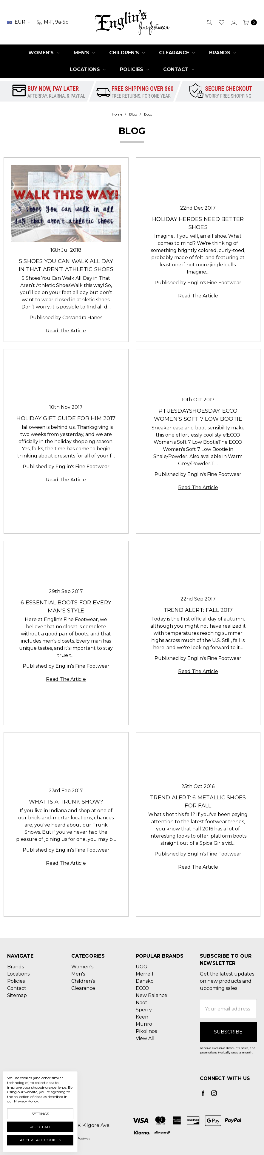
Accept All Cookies (40, 1140)
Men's (84, 53)
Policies (134, 69)
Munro (144, 1024)
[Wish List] (221, 22)
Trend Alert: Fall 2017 (198, 610)
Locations (88, 69)
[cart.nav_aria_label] (248, 22)
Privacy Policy (26, 1101)
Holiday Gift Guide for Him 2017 (65, 418)
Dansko (145, 981)
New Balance (151, 995)
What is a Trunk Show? (66, 801)
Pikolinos (146, 1031)
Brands (222, 53)
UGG (141, 967)
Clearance (177, 53)
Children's (127, 53)
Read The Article (66, 331)
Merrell (144, 974)
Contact (178, 69)
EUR (18, 22)
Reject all (40, 1127)
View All (145, 1038)
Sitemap (17, 995)
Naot (141, 1002)
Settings (40, 1113)
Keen (142, 1017)
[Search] (208, 22)
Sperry (144, 1010)
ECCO (142, 988)
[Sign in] (233, 22)
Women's (43, 53)
